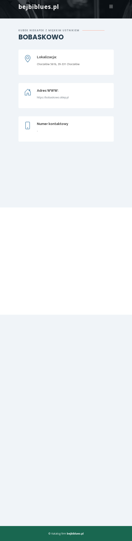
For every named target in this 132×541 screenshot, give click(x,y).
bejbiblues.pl (38, 7)
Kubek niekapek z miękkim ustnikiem (48, 30)
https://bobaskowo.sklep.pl (53, 97)
